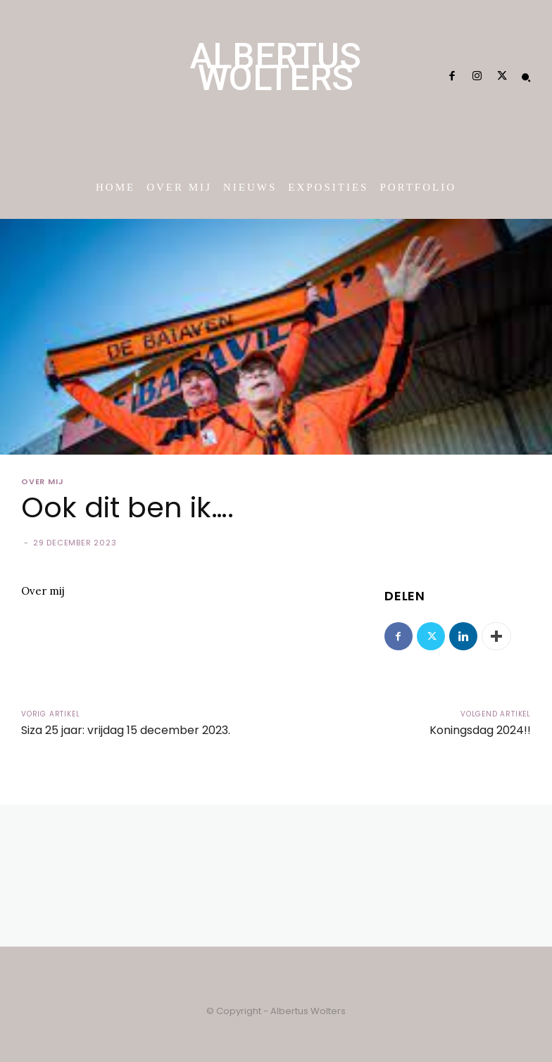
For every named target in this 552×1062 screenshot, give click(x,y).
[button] (526, 77)
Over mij (42, 482)
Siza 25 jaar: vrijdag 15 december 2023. (125, 730)
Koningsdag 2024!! (480, 730)
